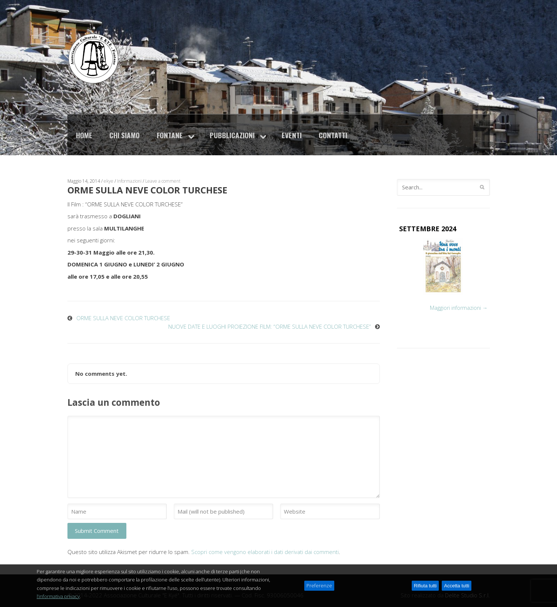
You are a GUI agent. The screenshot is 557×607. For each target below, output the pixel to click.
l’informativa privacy (58, 598)
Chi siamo (124, 135)
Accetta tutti (456, 587)
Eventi (292, 135)
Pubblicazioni (232, 135)
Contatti (333, 135)
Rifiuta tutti (425, 587)
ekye (108, 181)
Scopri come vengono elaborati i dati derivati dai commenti (265, 551)
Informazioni (129, 181)
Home (84, 135)
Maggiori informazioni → (459, 307)
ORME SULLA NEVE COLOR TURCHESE (123, 318)
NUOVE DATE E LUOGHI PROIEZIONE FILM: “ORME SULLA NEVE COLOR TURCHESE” (269, 326)
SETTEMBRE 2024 (427, 228)
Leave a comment (162, 181)
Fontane (170, 135)
